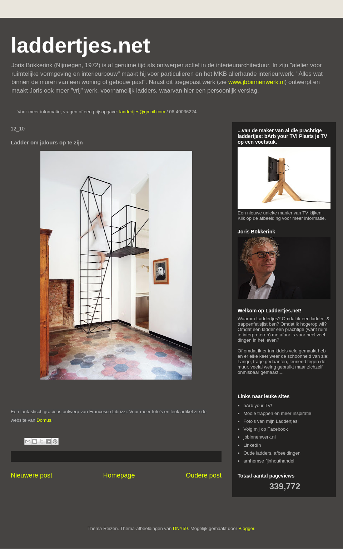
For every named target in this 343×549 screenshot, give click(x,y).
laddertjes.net (80, 45)
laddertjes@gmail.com (142, 111)
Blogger (246, 528)
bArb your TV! (257, 405)
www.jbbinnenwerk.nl (256, 82)
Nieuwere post (31, 475)
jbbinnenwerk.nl (259, 437)
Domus (43, 420)
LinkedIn (252, 445)
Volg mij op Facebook (265, 429)
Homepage (119, 475)
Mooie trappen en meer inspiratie (277, 413)
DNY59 (180, 528)
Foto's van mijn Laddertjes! (271, 421)
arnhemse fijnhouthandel (268, 461)
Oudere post (204, 475)
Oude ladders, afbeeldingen (271, 453)
